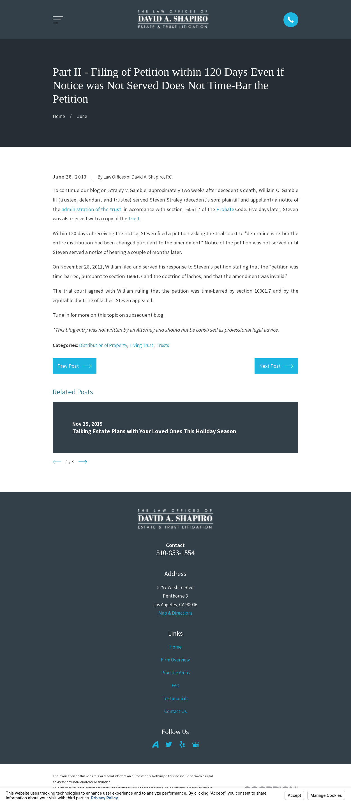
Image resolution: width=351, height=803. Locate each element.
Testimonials (175, 698)
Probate (225, 209)
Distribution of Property (103, 345)
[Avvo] (155, 744)
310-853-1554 (175, 552)
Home (175, 647)
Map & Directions (175, 613)
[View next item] (82, 461)
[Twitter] (168, 744)
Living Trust (141, 345)
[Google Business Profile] (195, 744)
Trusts (162, 345)
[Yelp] (182, 744)
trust (134, 218)
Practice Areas (175, 673)
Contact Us (175, 711)
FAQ (175, 685)
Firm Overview (175, 660)
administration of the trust (91, 209)
